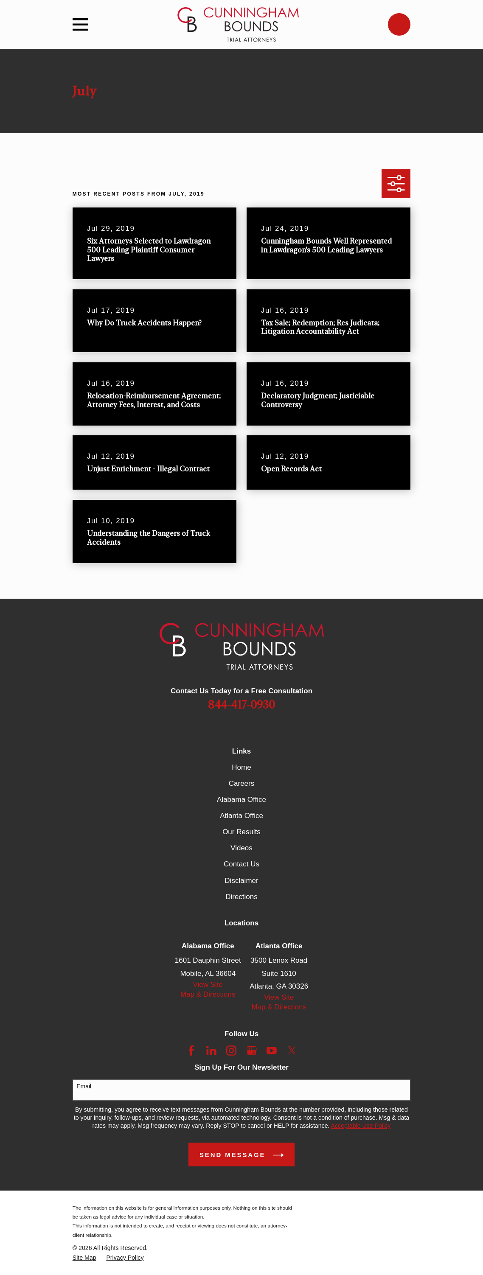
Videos (241, 848)
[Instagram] (231, 1050)
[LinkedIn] (211, 1050)
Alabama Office (241, 800)
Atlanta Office (241, 816)
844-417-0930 (241, 705)
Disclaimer (241, 881)
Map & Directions (207, 994)
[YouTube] (272, 1050)
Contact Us (241, 864)
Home (241, 767)
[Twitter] (292, 1050)
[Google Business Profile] (252, 1050)
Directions (241, 897)
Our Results (241, 832)
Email (83, 1086)
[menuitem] (84, 1258)
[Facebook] (191, 1050)
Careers (241, 783)
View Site (208, 985)
